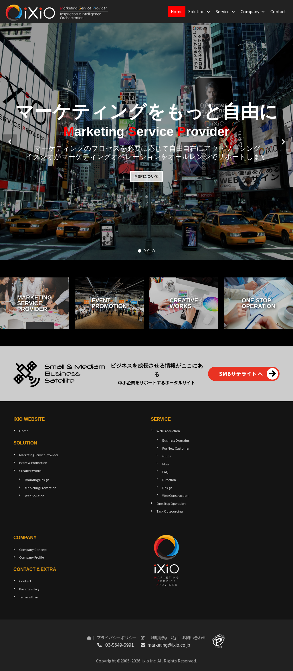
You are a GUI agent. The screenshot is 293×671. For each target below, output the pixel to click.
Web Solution (34, 495)
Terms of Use (28, 597)
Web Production (168, 430)
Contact (278, 11)
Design (167, 487)
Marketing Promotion (40, 487)
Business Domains (175, 440)
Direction (169, 479)
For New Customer (175, 448)
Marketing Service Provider (38, 454)
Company (250, 11)
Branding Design (37, 479)
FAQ (165, 471)
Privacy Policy (29, 589)
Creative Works (30, 470)
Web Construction (175, 495)
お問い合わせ (188, 637)
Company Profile (31, 557)
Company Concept (33, 549)
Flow (165, 464)
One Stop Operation (171, 503)
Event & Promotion (33, 462)
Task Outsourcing (170, 511)
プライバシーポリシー (112, 637)
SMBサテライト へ (248, 374)
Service (222, 11)
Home (177, 11)
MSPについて (146, 176)
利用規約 (154, 637)
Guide (166, 456)
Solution (196, 11)
